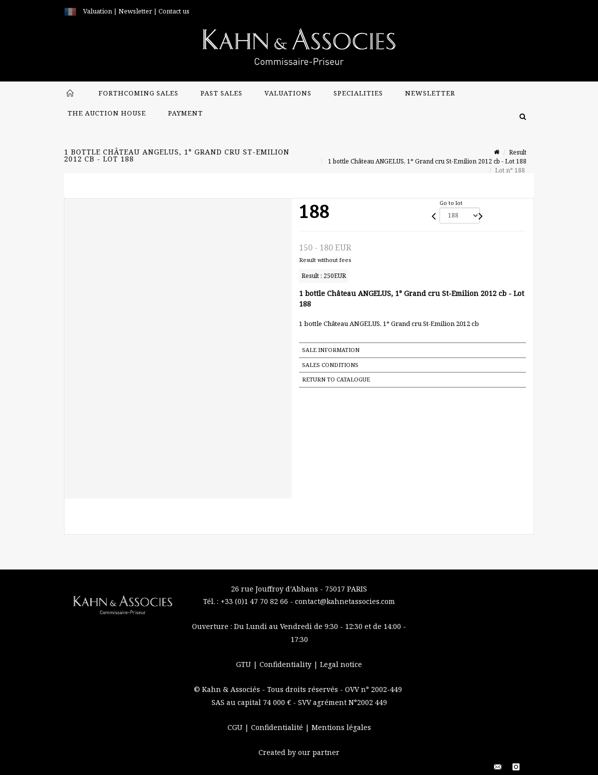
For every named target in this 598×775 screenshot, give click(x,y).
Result (517, 152)
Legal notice (341, 664)
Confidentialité (278, 727)
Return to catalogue (336, 379)
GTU (244, 664)
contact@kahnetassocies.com (345, 601)
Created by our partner (299, 752)
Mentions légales (341, 727)
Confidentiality (287, 664)
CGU (236, 727)
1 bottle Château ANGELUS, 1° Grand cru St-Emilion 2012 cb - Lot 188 (426, 161)
